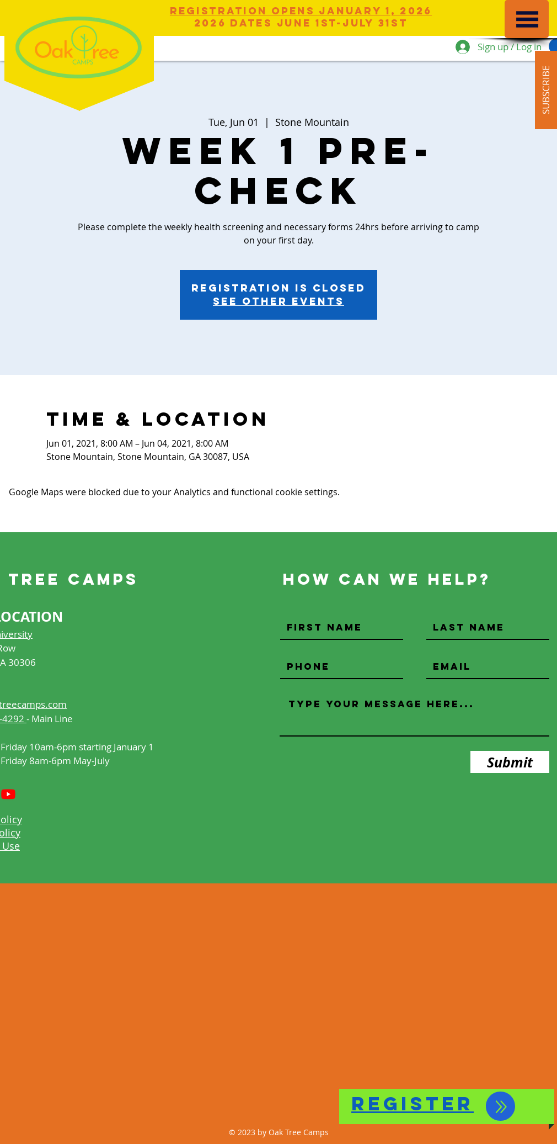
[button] (527, 19)
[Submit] (509, 762)
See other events (278, 301)
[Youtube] (8, 794)
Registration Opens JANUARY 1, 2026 (301, 10)
